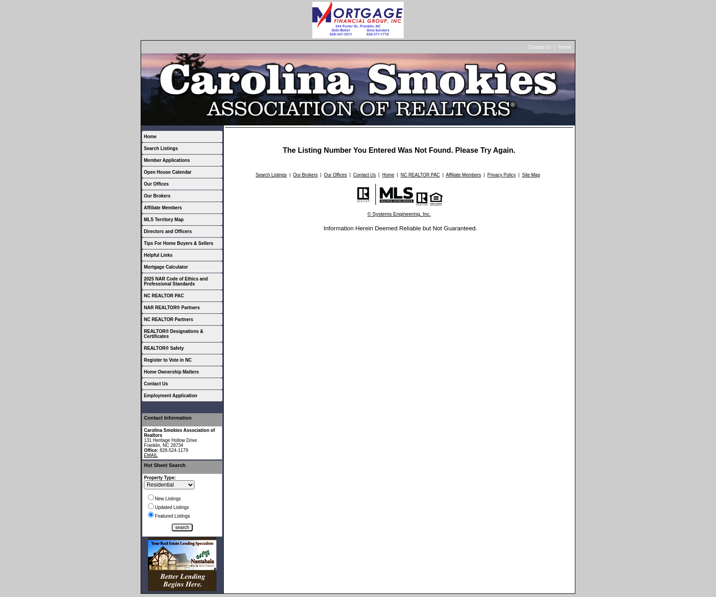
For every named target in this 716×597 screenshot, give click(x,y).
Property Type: (160, 477)
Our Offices (156, 184)
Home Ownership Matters (171, 371)
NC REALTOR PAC (164, 295)
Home (564, 47)
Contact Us (540, 47)
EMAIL (151, 455)
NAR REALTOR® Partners (172, 307)
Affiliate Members (163, 207)
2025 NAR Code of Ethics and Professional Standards (176, 281)
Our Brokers (157, 195)
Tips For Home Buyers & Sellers (178, 243)
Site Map (531, 174)
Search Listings (161, 148)
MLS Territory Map (164, 219)
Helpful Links (158, 255)
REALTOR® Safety (164, 348)
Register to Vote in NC (168, 360)
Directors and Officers (168, 231)
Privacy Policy (501, 174)
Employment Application (170, 395)
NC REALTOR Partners (168, 319)
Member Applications (167, 160)
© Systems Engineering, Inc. (399, 214)
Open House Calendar (167, 172)
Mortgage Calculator (166, 267)
